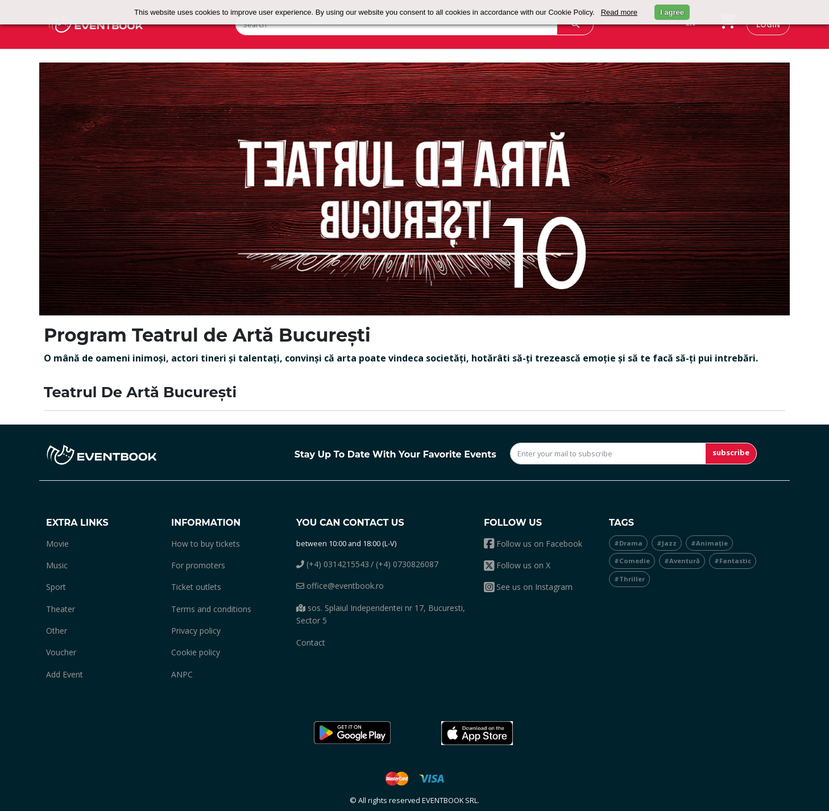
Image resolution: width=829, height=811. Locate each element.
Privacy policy (196, 630)
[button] (351, 733)
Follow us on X (517, 565)
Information (206, 522)
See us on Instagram (528, 586)
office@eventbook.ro (340, 585)
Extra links (77, 522)
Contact (310, 642)
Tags (621, 522)
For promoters (198, 565)
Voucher (61, 652)
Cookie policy (195, 652)
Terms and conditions (211, 609)
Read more (619, 12)
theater (60, 609)
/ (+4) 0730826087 (404, 564)
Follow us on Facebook (533, 543)
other (56, 630)
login (768, 24)
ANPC (182, 674)
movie (57, 543)
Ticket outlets (196, 586)
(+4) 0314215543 (332, 564)
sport (56, 586)
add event (64, 674)
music (57, 565)
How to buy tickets (205, 543)
